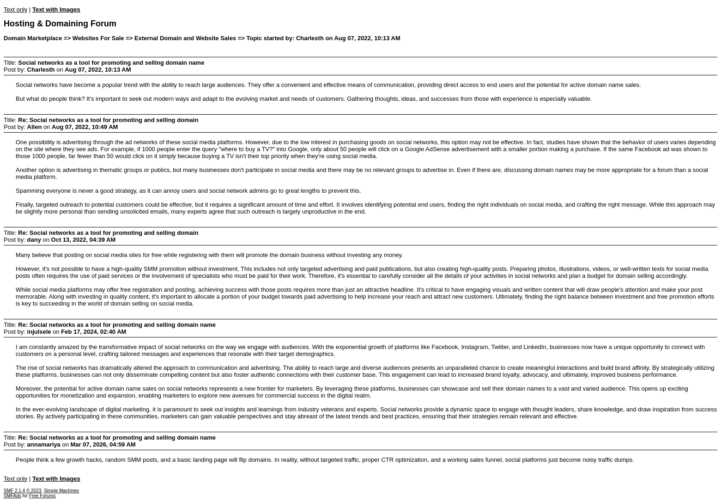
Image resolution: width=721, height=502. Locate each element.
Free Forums (42, 495)
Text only (15, 9)
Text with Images (56, 9)
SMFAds (12, 495)
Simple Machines (61, 490)
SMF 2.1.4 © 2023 (22, 490)
